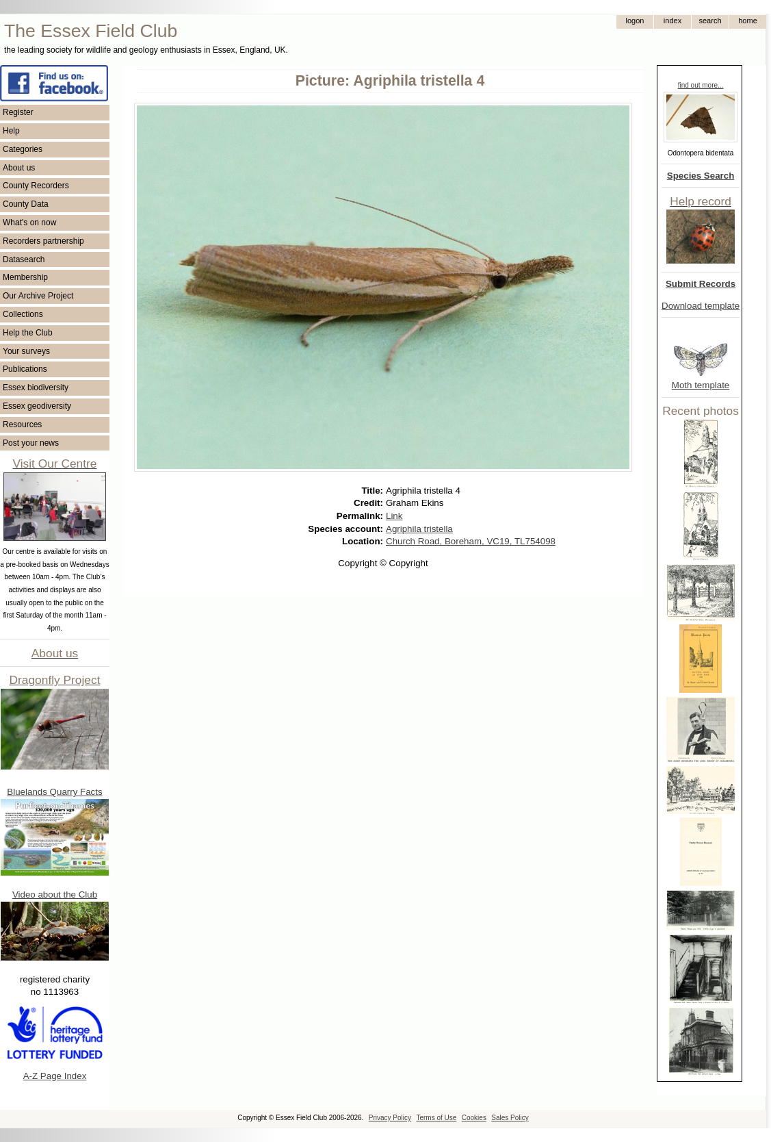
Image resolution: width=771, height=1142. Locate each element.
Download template (701, 306)
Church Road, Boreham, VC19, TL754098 (471, 541)
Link (394, 516)
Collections (23, 314)
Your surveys (26, 351)
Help (11, 131)
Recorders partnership (43, 241)
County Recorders (36, 185)
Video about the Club (54, 894)
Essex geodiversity (37, 406)
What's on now (29, 222)
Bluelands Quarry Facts (54, 792)
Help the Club (28, 333)
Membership (25, 277)
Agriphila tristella (419, 529)
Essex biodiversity (35, 387)
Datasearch (23, 259)
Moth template (700, 385)
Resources (22, 424)
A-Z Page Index (55, 1076)
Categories (22, 149)
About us (19, 168)
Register (18, 112)
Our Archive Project (38, 296)
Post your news (31, 443)
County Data (26, 204)
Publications (25, 369)
